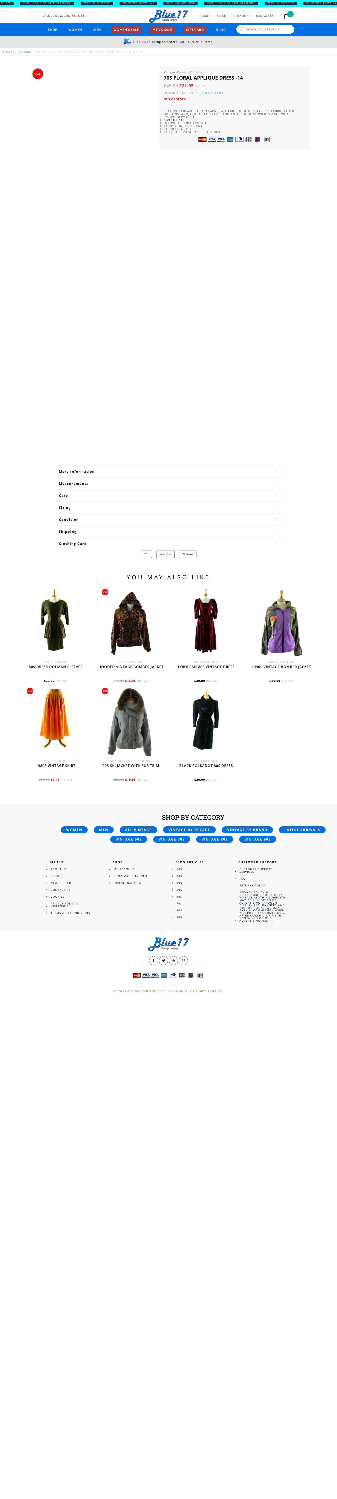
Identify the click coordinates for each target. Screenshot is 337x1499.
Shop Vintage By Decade (61, 52)
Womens (187, 1029)
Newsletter (61, 1358)
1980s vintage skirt (55, 1241)
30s (179, 1351)
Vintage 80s (215, 1314)
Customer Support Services (255, 1346)
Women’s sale (126, 29)
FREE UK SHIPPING (102, 3)
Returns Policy (252, 1361)
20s (179, 1344)
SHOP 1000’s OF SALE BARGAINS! (53, 3)
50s (179, 1365)
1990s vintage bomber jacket (281, 1142)
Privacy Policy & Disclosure (65, 1380)
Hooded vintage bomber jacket (131, 1142)
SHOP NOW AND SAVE (186, 3)
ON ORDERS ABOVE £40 (144, 3)
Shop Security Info (130, 1351)
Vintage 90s (258, 1314)
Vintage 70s (172, 1314)
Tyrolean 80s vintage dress (206, 1142)
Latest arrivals (302, 1305)
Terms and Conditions (70, 1388)
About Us (59, 1344)
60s (179, 1372)
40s (179, 1358)
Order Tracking (127, 1358)
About (222, 16)
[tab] (169, 947)
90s (179, 1392)
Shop (52, 29)
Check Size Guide (211, 93)
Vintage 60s (129, 1314)
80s (179, 1385)
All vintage (138, 1305)
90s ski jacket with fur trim (131, 1241)
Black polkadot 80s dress (206, 1241)
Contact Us (265, 16)
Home (205, 16)
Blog (221, 29)
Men (97, 29)
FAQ (242, 1354)
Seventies (165, 1029)
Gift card (195, 29)
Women (75, 29)
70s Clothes (88, 52)
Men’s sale (162, 29)
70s (146, 1029)
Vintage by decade (189, 1305)
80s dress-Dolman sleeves (56, 1142)
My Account (124, 1344)
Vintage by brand (247, 1305)
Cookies (57, 1372)
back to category (16, 52)
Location (241, 16)
